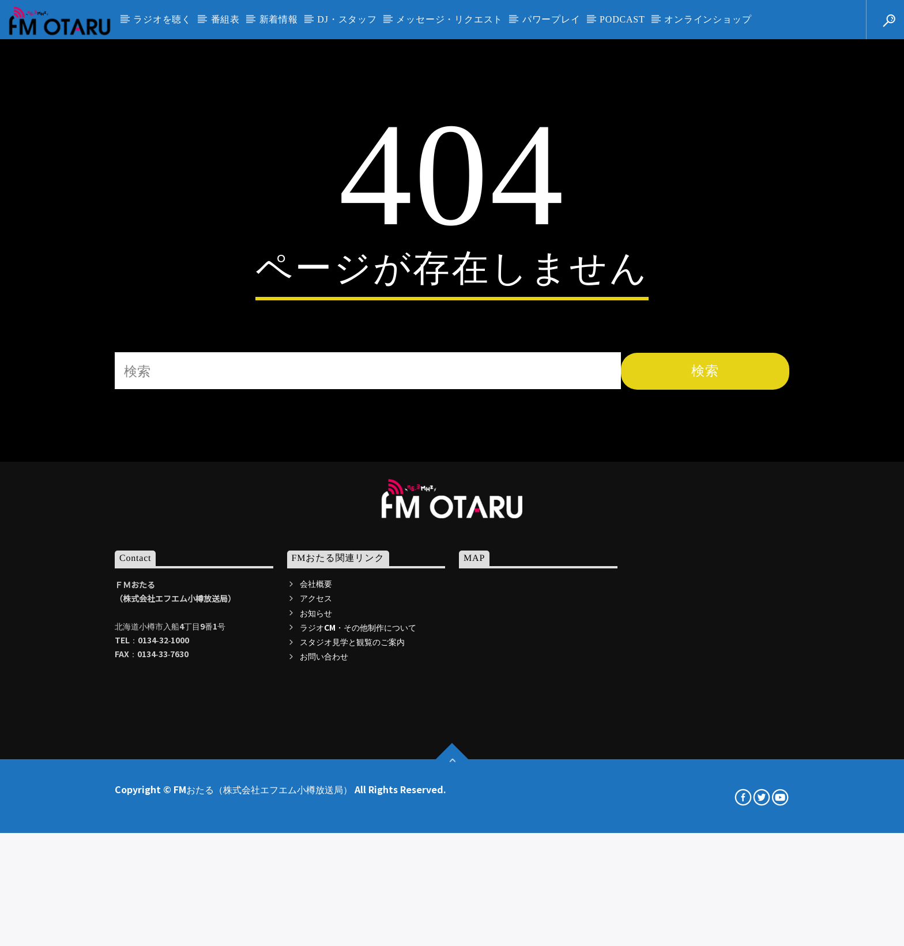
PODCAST (622, 19)
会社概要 (316, 803)
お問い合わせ (324, 875)
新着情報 (278, 19)
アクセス (316, 817)
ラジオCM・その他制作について (358, 847)
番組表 (225, 19)
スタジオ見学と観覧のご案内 (352, 861)
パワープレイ (551, 19)
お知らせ (316, 832)
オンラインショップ (707, 19)
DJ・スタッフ (346, 19)
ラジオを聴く (162, 19)
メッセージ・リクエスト (449, 19)
